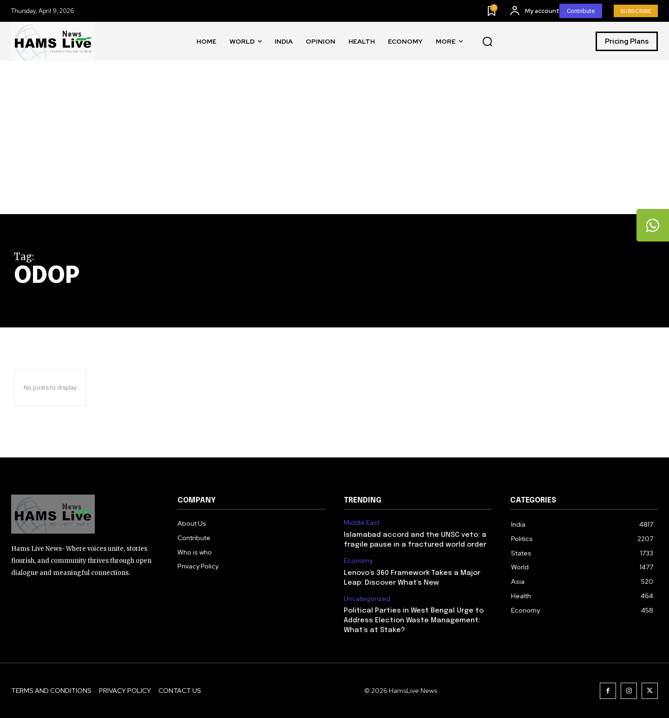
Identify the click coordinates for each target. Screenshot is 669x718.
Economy (358, 561)
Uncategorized (367, 599)
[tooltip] (652, 225)
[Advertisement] (334, 144)
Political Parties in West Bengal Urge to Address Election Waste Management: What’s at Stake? (414, 620)
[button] (487, 41)
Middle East (362, 523)
